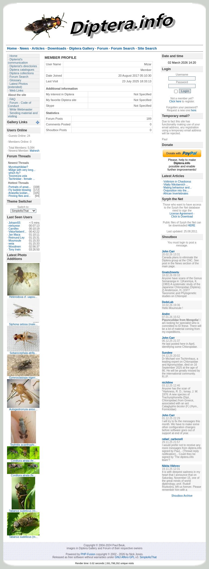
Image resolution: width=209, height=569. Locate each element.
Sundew (167, 352)
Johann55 (15, 222)
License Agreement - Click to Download (182, 215)
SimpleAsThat (148, 557)
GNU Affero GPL (125, 557)
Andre (166, 314)
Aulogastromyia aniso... (23, 409)
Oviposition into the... (176, 190)
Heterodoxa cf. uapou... (23, 296)
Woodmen (15, 246)
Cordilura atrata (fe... (23, 460)
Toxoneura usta (17, 175)
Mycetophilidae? (18, 166)
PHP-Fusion (88, 554)
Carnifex (14, 228)
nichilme (167, 382)
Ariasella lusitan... (18, 192)
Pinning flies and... (20, 195)
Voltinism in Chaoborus (177, 181)
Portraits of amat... (20, 187)
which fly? (15, 172)
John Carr (168, 251)
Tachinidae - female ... (21, 178)
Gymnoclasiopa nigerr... (23, 377)
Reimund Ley (17, 237)
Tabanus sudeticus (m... (23, 510)
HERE (191, 225)
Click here (175, 101)
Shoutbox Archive (182, 495)
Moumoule (15, 240)
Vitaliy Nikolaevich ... (176, 184)
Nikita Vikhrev (171, 465)
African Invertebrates (175, 193)
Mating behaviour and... (178, 187)
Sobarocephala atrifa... (23, 353)
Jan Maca (14, 234)
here (193, 110)
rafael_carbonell (172, 439)
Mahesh (34, 150)
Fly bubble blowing (20, 189)
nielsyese (14, 225)
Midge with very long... (22, 169)
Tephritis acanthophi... (23, 444)
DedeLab (167, 302)
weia (11, 243)
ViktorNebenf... (17, 231)
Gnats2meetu (170, 272)
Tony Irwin (14, 249)
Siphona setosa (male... (23, 324)
